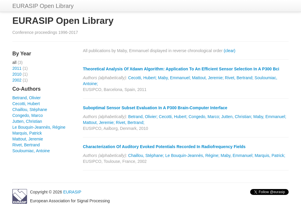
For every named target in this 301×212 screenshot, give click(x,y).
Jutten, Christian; (236, 116)
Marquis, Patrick (27, 133)
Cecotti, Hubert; (142, 77)
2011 (16, 68)
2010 (16, 74)
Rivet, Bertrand (26, 145)
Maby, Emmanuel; (174, 77)
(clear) (229, 50)
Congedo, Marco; (204, 116)
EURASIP (72, 192)
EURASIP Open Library (43, 6)
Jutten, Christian (27, 121)
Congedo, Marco (27, 115)
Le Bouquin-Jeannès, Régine (39, 127)
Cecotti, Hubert (26, 103)
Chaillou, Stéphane (29, 109)
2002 (16, 80)
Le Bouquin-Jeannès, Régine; (192, 155)
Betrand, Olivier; (143, 116)
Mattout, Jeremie (27, 139)
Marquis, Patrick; (270, 155)
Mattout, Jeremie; (208, 77)
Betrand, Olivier (26, 97)
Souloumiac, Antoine (31, 150)
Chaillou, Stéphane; (146, 155)
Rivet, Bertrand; (239, 77)
